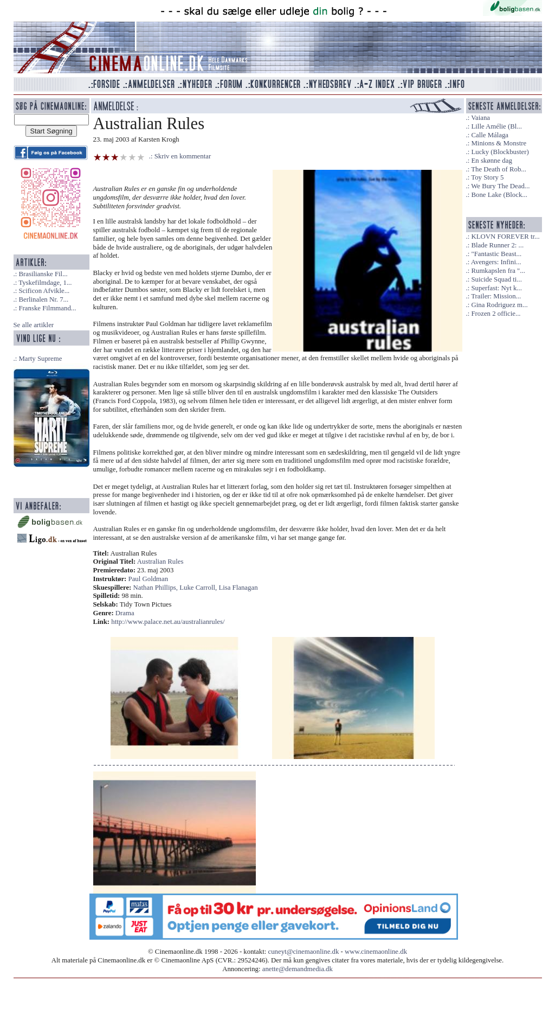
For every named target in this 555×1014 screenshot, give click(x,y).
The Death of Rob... (498, 169)
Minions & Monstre (498, 143)
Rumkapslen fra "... (498, 271)
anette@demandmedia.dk (297, 969)
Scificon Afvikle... (43, 291)
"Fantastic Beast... (496, 254)
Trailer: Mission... (496, 296)
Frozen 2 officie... (495, 313)
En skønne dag (491, 160)
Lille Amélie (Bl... (496, 126)
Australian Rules (160, 561)
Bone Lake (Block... (499, 195)
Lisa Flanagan (237, 587)
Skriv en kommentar (182, 156)
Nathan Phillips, (156, 587)
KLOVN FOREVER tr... (505, 236)
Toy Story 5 (487, 177)
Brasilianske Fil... (42, 274)
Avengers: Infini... (496, 262)
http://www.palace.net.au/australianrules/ (167, 622)
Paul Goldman (148, 579)
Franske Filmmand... (47, 308)
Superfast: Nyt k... (496, 288)
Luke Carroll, (198, 587)
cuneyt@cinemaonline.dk (303, 951)
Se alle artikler (34, 325)
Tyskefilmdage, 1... (45, 282)
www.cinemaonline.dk (376, 951)
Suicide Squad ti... (496, 279)
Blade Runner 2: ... (497, 245)
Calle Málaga (489, 135)
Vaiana (480, 118)
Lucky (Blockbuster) (499, 152)
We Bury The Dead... (500, 186)
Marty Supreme (40, 358)
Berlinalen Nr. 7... (43, 299)
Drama (124, 613)
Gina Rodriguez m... (499, 305)
